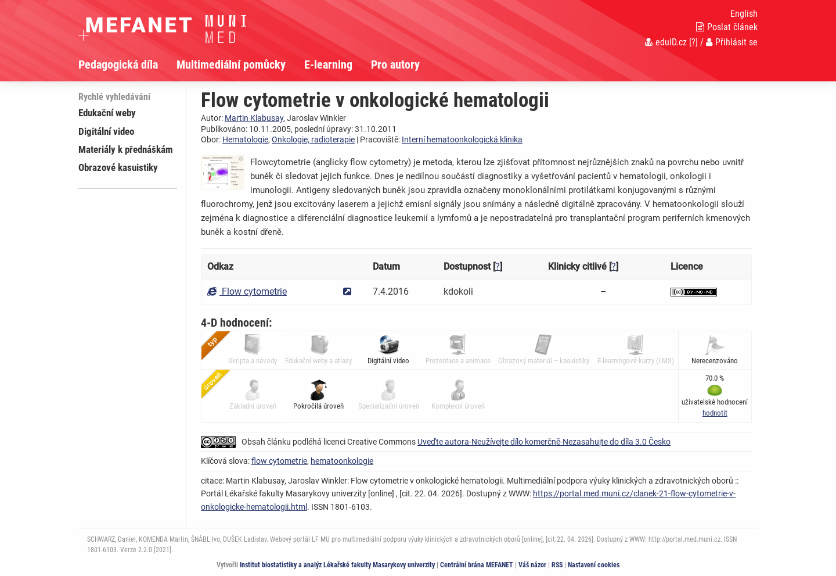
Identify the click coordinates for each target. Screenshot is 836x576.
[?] (693, 42)
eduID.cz (666, 42)
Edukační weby (107, 113)
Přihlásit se (732, 42)
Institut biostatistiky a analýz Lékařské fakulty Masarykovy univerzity (337, 565)
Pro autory (395, 64)
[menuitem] (127, 64)
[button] (714, 413)
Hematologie (245, 139)
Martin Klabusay (254, 118)
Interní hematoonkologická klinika (462, 139)
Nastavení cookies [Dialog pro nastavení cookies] (593, 565)
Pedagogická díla (118, 64)
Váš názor (532, 565)
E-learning (328, 64)
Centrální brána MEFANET (476, 565)
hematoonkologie (342, 461)
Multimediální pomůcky (231, 64)
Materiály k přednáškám (125, 149)
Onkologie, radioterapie (313, 139)
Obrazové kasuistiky (118, 167)
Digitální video (106, 131)
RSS (557, 565)
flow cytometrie (279, 461)
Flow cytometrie (247, 291)
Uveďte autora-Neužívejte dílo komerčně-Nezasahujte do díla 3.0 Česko (544, 441)
